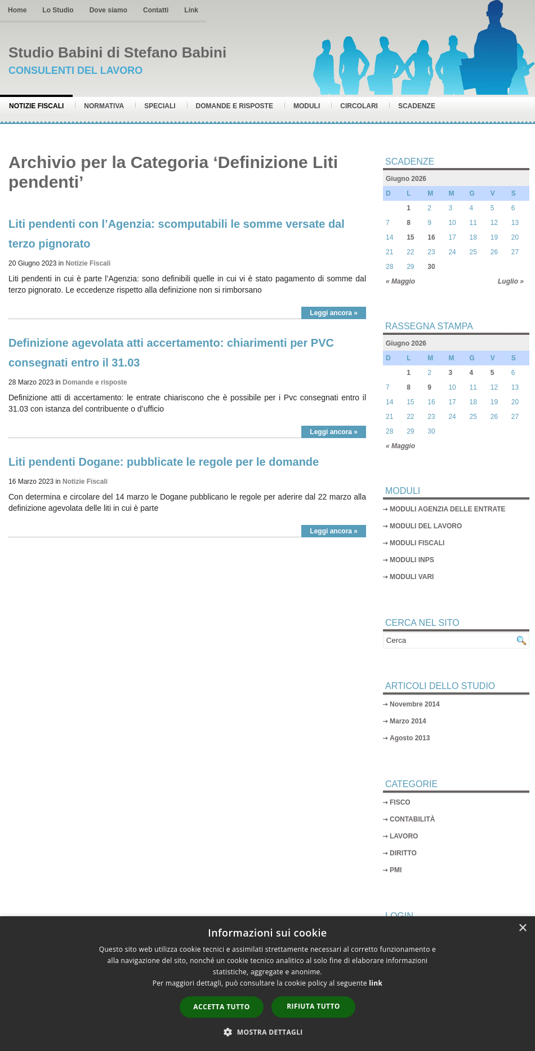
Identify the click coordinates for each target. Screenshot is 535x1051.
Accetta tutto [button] (221, 1007)
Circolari (359, 106)
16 (431, 237)
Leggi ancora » (334, 313)
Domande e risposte (234, 106)
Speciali (159, 106)
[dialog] (267, 983)
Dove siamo (108, 10)
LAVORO (404, 836)
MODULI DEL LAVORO (426, 526)
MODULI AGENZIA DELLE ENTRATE (448, 509)
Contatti (155, 10)
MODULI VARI (412, 577)
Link (191, 10)
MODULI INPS (412, 560)
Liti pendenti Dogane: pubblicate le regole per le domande (163, 462)
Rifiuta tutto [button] (313, 1006)
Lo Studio (57, 10)
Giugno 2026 (406, 179)
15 (410, 237)
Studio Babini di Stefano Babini (117, 52)
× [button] (522, 928)
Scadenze (416, 106)
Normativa (104, 106)
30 (431, 267)
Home (17, 10)
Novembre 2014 (415, 704)
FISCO (400, 802)
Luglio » (511, 281)
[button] (267, 1031)
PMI (396, 870)
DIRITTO (403, 853)
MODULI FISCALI (417, 543)
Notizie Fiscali (36, 106)
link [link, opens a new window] (375, 983)
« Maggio (400, 281)
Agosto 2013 (410, 738)
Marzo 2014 (408, 721)
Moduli (306, 106)
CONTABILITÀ (412, 819)
